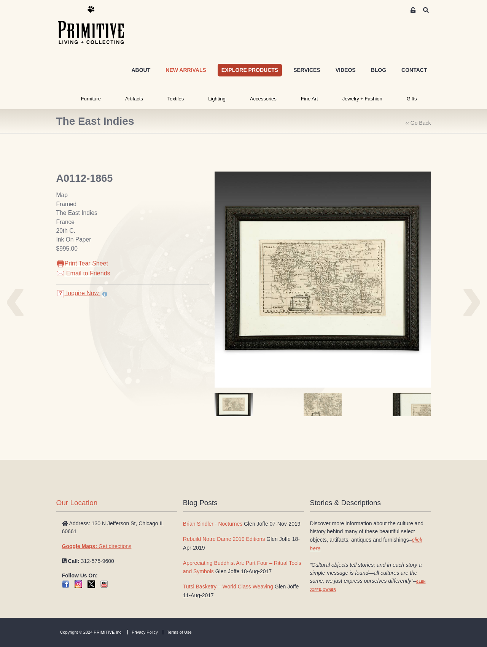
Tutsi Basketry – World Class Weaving (228, 586)
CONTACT (414, 70)
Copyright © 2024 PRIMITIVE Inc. (91, 632)
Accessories (263, 99)
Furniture (91, 99)
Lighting (217, 99)
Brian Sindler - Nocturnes (212, 524)
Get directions (97, 546)
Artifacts (134, 99)
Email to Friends (83, 273)
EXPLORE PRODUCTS (249, 70)
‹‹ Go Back (418, 123)
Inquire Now (78, 293)
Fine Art (309, 99)
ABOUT (140, 70)
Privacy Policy (145, 632)
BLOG (378, 70)
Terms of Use (179, 632)
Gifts (412, 99)
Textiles (175, 99)
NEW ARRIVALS (186, 70)
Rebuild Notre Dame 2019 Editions (224, 539)
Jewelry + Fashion (362, 99)
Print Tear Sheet (82, 263)
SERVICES (306, 70)
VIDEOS (346, 70)
